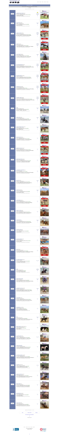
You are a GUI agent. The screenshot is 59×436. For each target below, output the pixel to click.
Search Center (29, 412)
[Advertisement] (30, 420)
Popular (36, 412)
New (22, 412)
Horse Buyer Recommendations (29, 414)
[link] (43, 430)
